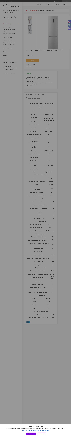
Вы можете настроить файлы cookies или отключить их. (35, 430)
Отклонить (41, 433)
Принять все (31, 433)
